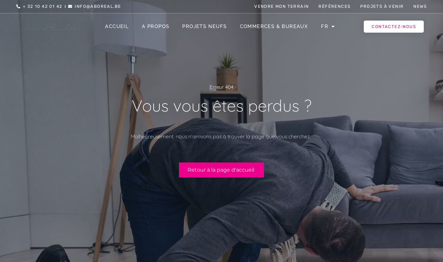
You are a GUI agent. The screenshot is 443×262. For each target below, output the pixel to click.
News (420, 6)
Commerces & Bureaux (274, 26)
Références (334, 6)
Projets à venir (382, 6)
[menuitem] (328, 26)
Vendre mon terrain (281, 6)
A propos (155, 26)
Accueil (117, 26)
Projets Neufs (204, 26)
